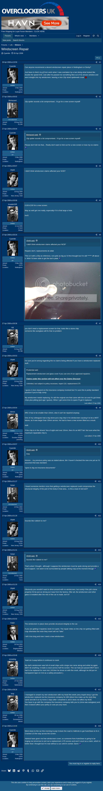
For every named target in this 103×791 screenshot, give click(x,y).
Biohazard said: (32, 135)
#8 (100, 356)
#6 (100, 235)
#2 (100, 97)
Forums (8, 36)
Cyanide (7, 53)
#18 (99, 726)
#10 (99, 444)
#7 (100, 323)
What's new (19, 36)
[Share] (96, 62)
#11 (99, 481)
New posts (7, 40)
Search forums (18, 40)
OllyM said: (30, 241)
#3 (100, 129)
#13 (99, 550)
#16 (99, 655)
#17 (99, 690)
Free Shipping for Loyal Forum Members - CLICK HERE (23, 31)
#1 (100, 62)
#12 (99, 516)
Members (33, 36)
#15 (99, 619)
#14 (99, 584)
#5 (100, 200)
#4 (100, 166)
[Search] (98, 36)
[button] (25, 36)
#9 (100, 408)
